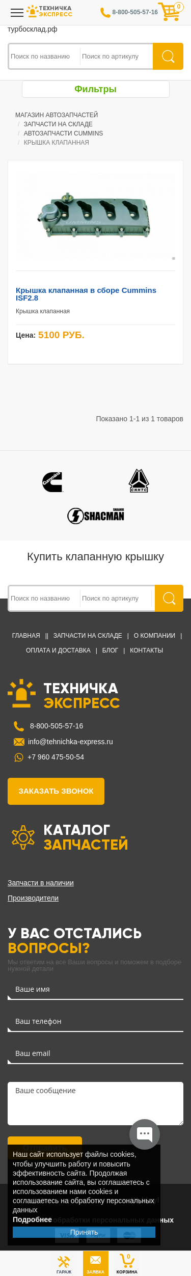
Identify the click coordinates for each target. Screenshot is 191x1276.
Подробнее (32, 1219)
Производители (33, 898)
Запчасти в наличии (41, 883)
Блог (110, 650)
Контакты (146, 650)
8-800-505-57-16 (55, 726)
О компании (154, 635)
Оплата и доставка (58, 650)
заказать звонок (56, 790)
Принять (84, 1232)
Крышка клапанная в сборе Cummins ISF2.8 (86, 294)
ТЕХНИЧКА (81, 695)
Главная (26, 635)
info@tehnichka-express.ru (70, 742)
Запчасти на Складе (87, 635)
